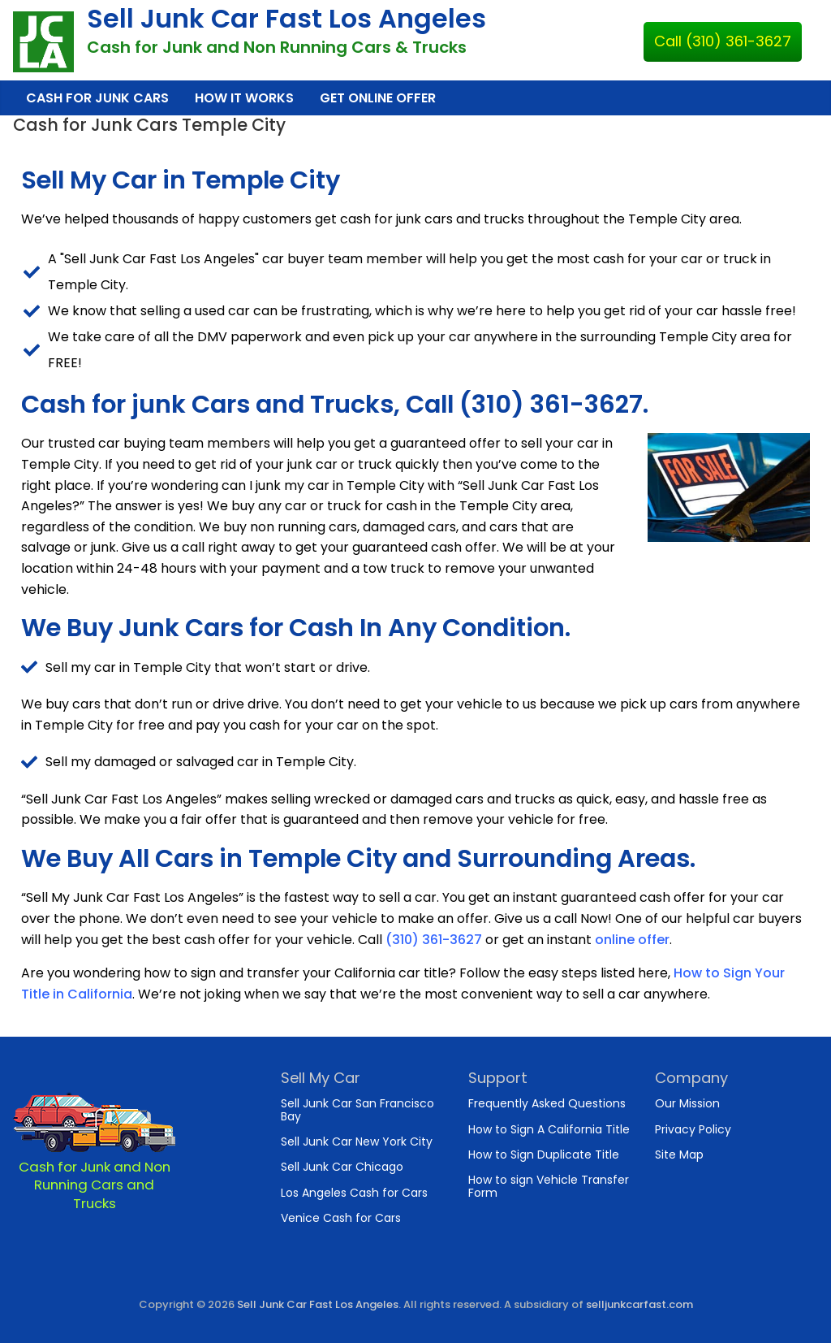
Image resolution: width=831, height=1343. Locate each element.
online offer (632, 939)
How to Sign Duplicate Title (543, 1154)
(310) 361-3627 (433, 939)
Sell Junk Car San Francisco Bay (357, 1109)
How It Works (244, 98)
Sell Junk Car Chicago (342, 1167)
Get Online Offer (378, 98)
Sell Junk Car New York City (357, 1141)
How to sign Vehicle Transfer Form (548, 1186)
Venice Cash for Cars (341, 1218)
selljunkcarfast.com (639, 1304)
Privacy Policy (693, 1129)
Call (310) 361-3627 (722, 41)
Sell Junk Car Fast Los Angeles (286, 18)
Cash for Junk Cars (97, 98)
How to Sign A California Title (549, 1129)
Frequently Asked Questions (547, 1103)
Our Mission (687, 1103)
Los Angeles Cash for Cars (354, 1193)
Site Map (679, 1154)
